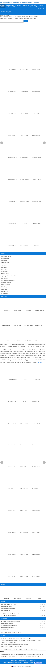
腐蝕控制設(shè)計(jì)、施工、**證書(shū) (37, 401)
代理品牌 (19, 5)
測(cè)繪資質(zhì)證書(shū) (12, 401)
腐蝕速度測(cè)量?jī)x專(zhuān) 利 (37, 576)
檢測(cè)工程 (41, 8)
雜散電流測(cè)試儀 (12, 157)
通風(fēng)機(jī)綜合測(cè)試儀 (12, 91)
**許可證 (24, 401)
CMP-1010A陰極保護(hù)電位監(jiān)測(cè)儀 (25, 179)
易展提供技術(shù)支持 (8, 662)
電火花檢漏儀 (36, 113)
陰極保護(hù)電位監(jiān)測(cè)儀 (37, 135)
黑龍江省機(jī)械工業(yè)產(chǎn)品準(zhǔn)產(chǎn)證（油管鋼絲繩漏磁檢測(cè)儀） (25, 445)
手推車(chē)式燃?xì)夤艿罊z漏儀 (12, 113)
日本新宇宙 (6, 598)
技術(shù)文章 (30, 6)
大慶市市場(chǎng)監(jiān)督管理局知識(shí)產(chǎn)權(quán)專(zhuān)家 (37, 532)
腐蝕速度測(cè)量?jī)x (39, 325)
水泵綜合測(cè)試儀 (39, 340)
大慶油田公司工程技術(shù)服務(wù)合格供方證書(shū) (25, 554)
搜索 (26, 21)
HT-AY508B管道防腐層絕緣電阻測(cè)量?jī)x (25, 223)
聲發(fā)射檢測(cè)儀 (39, 310)
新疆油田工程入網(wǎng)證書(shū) (12, 576)
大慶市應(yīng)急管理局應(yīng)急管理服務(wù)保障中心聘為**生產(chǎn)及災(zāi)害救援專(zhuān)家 (37, 510)
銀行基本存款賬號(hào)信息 (37, 423)
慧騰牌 (39, 598)
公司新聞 (25, 5)
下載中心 (3, 11)
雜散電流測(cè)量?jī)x (36, 157)
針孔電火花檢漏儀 (24, 113)
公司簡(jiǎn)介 (8, 6)
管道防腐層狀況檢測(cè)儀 (25, 245)
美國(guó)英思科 (17, 598)
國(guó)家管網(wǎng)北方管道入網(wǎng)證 (37, 554)
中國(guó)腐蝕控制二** (12, 554)
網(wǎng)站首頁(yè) (2, 6)
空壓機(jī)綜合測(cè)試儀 (28, 340)
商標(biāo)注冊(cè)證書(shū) (25, 466)
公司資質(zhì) (36, 6)
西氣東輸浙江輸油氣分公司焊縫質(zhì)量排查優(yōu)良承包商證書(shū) (25, 532)
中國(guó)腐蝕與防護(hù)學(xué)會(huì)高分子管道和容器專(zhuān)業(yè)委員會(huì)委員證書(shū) (12, 532)
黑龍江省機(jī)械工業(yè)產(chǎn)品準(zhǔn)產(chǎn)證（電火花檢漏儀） (12, 445)
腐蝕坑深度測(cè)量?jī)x (12, 245)
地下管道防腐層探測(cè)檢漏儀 (25, 69)
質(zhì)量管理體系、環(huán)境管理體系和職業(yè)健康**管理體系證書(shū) (12, 423)
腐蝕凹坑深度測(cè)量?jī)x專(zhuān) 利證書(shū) (25, 576)
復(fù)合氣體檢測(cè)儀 (36, 91)
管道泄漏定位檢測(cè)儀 (37, 69)
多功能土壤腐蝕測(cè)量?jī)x (37, 223)
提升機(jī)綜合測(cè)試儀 (17, 340)
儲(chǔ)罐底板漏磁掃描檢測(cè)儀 (25, 157)
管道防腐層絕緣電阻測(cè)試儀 (37, 201)
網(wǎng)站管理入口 (29, 662)
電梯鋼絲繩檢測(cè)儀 (24, 201)
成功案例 (41, 5)
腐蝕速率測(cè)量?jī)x (12, 179)
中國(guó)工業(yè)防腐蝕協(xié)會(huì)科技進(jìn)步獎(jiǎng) (12, 510)
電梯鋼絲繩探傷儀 (12, 69)
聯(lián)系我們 (8, 12)
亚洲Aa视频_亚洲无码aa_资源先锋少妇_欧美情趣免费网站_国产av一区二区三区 (19, 2)
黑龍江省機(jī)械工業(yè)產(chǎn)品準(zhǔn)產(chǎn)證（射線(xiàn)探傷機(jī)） (12, 466)
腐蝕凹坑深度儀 (17, 325)
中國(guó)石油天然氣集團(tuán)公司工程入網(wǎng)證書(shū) (25, 488)
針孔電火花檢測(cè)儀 (17, 310)
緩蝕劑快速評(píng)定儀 (12, 135)
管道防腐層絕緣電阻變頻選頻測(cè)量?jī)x (12, 223)
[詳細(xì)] (40, 362)
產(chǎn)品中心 (13, 6)
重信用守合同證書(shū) (36, 466)
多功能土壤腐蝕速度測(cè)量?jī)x (12, 201)
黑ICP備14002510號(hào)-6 (19, 662)
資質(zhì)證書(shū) (36, 379)
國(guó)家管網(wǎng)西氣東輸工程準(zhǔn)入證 (37, 488)
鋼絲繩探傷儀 (6, 310)
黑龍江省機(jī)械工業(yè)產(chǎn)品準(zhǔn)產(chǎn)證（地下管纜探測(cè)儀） (37, 445)
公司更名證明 (24, 379)
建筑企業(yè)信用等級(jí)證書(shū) (25, 423)
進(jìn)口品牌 (28, 598)
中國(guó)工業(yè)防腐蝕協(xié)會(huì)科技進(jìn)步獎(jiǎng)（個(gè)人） (25, 510)
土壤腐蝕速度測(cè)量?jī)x (25, 135)
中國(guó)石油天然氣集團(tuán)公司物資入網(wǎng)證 (12, 488)
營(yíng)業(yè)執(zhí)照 (12, 379)
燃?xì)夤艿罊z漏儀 (24, 91)
